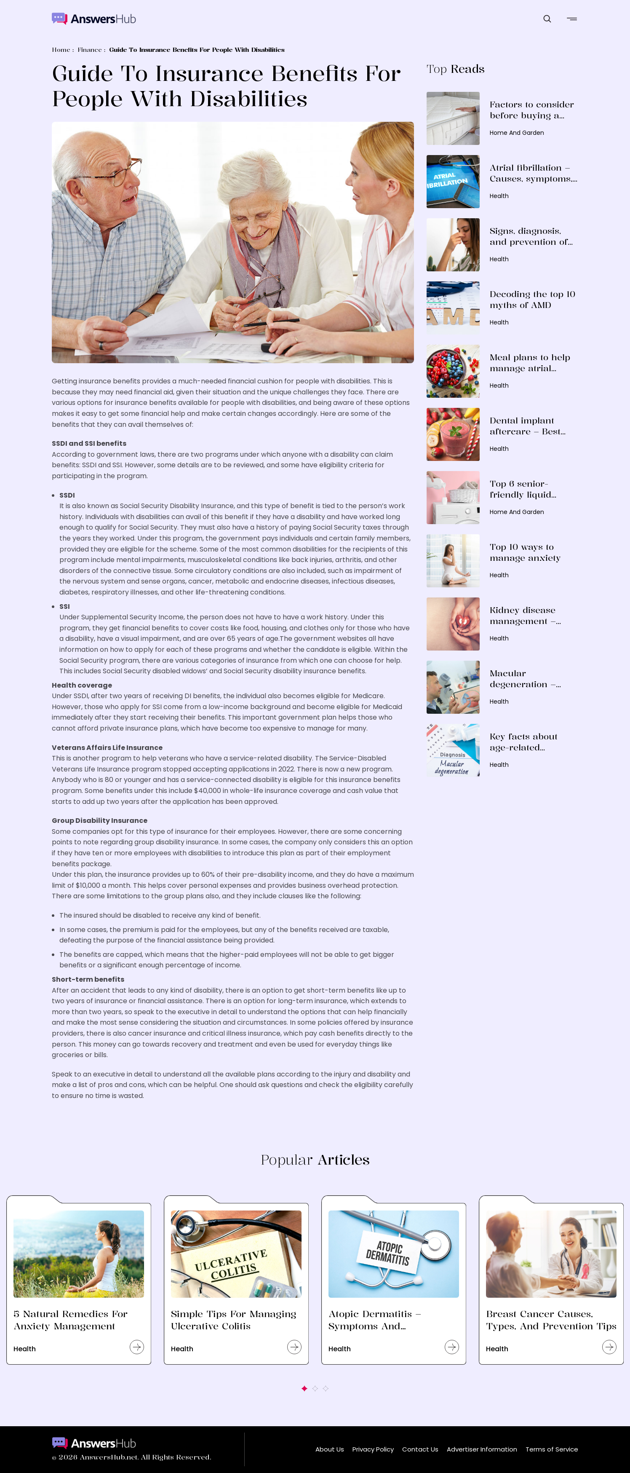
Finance (89, 50)
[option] (79, 1290)
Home (61, 50)
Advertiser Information (482, 1449)
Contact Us (420, 1449)
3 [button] (326, 1388)
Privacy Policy (373, 1449)
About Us (329, 1449)
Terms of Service (552, 1449)
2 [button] (315, 1388)
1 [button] (305, 1388)
